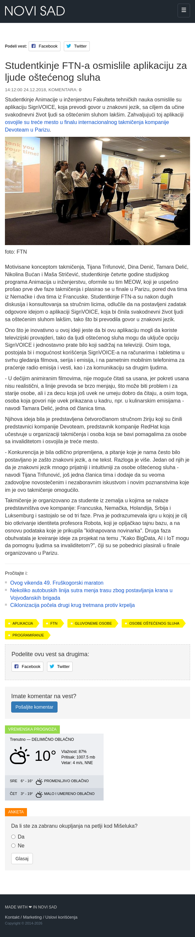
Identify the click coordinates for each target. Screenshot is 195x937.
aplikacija (22, 623)
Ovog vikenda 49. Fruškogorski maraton (57, 583)
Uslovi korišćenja (61, 917)
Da (17, 837)
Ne (17, 845)
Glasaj (22, 858)
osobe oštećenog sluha (154, 623)
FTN (53, 623)
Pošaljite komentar (34, 707)
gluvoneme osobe (93, 623)
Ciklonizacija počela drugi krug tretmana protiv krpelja (72, 605)
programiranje (28, 635)
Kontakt (12, 917)
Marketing (32, 917)
